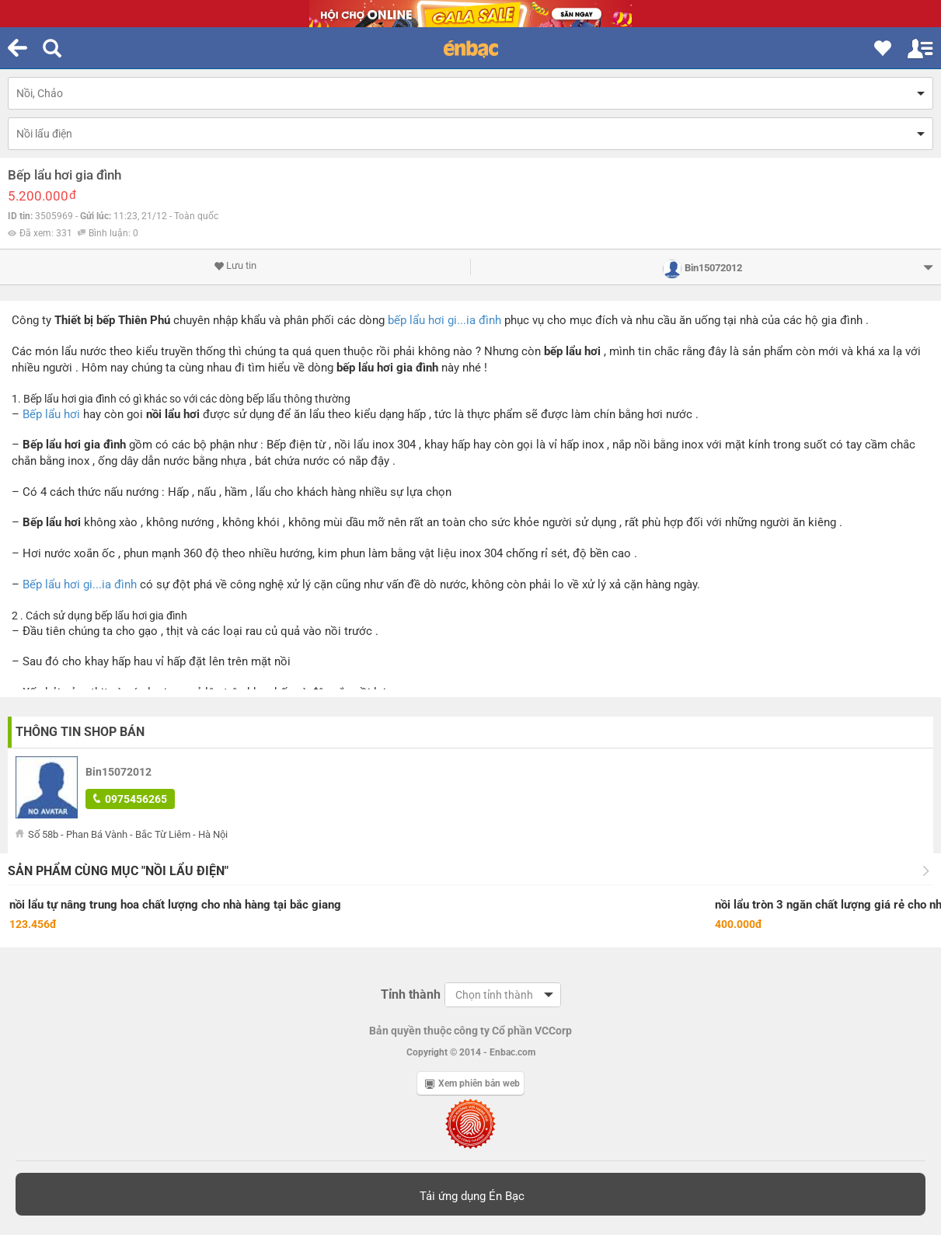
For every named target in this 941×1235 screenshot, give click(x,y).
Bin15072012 (118, 772)
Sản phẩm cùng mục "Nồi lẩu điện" (118, 870)
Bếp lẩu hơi (51, 414)
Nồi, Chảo (39, 93)
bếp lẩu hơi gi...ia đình (444, 320)
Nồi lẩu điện (44, 133)
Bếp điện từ (296, 445)
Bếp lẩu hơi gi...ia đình (80, 584)
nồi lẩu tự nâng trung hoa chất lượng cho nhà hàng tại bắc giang (175, 905)
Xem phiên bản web (472, 1083)
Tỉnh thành (411, 994)
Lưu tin (235, 266)
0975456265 (130, 799)
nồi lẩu (163, 414)
